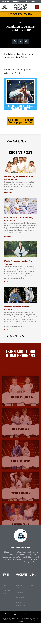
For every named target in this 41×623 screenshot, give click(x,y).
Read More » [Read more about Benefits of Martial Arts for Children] (8, 330)
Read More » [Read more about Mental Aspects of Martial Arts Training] (8, 282)
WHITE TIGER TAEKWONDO (20, 7)
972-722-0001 (30, 1)
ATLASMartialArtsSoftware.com (12, 620)
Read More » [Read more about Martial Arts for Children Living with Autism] (8, 236)
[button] (37, 7)
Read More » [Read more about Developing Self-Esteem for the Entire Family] (8, 192)
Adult (20, 22)
